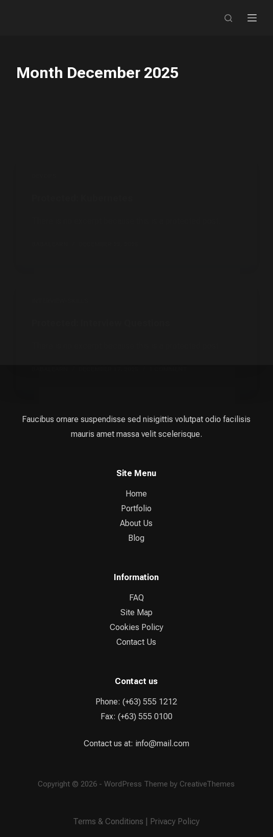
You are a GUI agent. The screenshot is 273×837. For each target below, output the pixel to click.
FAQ (136, 598)
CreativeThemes (207, 784)
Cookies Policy (136, 627)
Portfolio (136, 508)
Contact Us (136, 642)
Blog (136, 538)
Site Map (136, 612)
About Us (136, 523)
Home (136, 494)
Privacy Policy (175, 821)
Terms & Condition (106, 821)
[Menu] (252, 17)
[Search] (228, 18)
